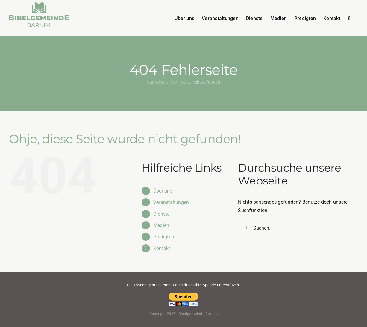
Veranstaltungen (171, 202)
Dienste (161, 214)
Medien (161, 225)
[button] (349, 18)
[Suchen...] (293, 227)
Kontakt (161, 248)
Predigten (163, 237)
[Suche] (245, 227)
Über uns (162, 191)
